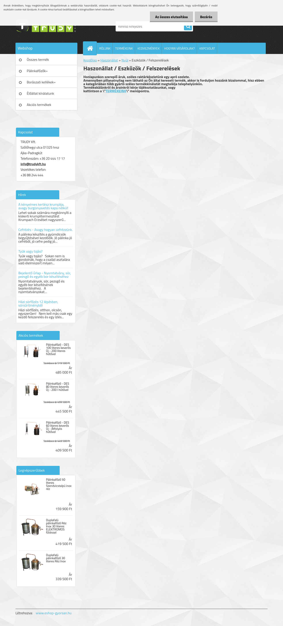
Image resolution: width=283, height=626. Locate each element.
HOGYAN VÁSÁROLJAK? (179, 48)
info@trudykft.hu (33, 164)
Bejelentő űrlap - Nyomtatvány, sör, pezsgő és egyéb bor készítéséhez (44, 274)
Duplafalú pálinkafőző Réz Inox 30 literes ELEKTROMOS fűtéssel (56, 526)
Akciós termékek (39, 104)
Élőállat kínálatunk (40, 93)
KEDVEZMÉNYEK (149, 48)
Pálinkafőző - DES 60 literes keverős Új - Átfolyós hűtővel (57, 427)
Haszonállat (109, 60)
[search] (188, 26)
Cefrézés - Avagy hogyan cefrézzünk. (45, 229)
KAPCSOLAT (207, 48)
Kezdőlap (90, 60)
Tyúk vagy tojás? (30, 251)
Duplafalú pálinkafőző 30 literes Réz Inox (56, 558)
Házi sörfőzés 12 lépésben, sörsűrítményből (38, 303)
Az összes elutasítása (171, 16)
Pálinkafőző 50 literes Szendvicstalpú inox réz (58, 484)
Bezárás (206, 16)
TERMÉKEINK (124, 48)
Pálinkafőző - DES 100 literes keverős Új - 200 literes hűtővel (58, 349)
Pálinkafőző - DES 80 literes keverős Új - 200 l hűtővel (57, 386)
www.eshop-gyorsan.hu (54, 613)
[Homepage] (92, 48)
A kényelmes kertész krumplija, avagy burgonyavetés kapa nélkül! (43, 206)
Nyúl (124, 60)
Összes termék (38, 59)
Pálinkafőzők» (37, 70)
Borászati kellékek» (41, 82)
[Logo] (45, 26)
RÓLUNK (105, 48)
